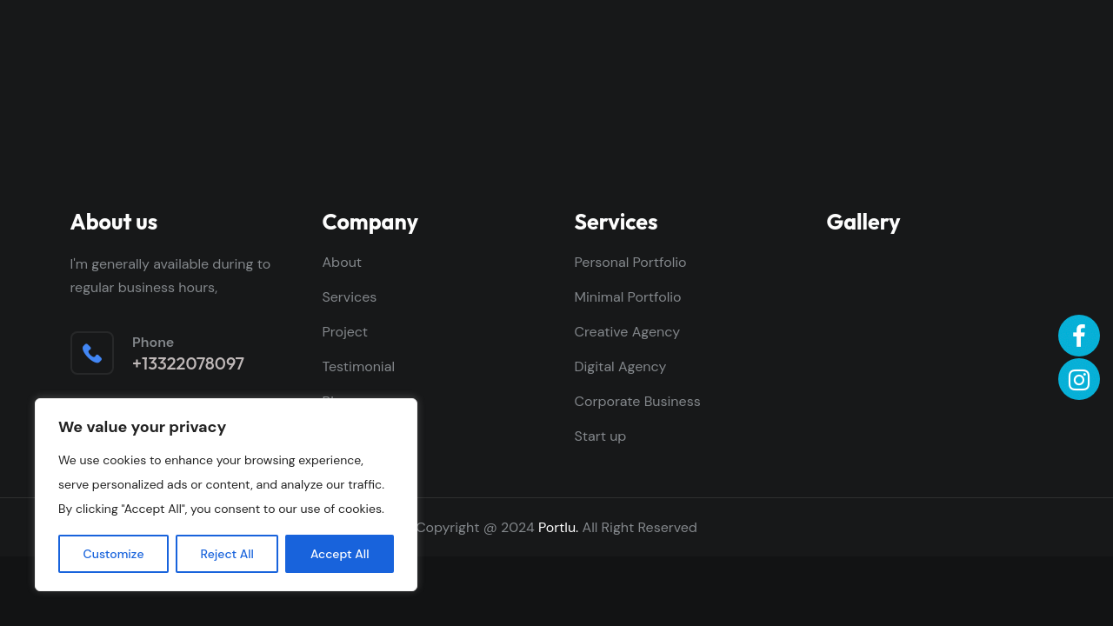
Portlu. (558, 527)
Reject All (227, 554)
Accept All (340, 554)
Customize (113, 554)
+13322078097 (188, 363)
